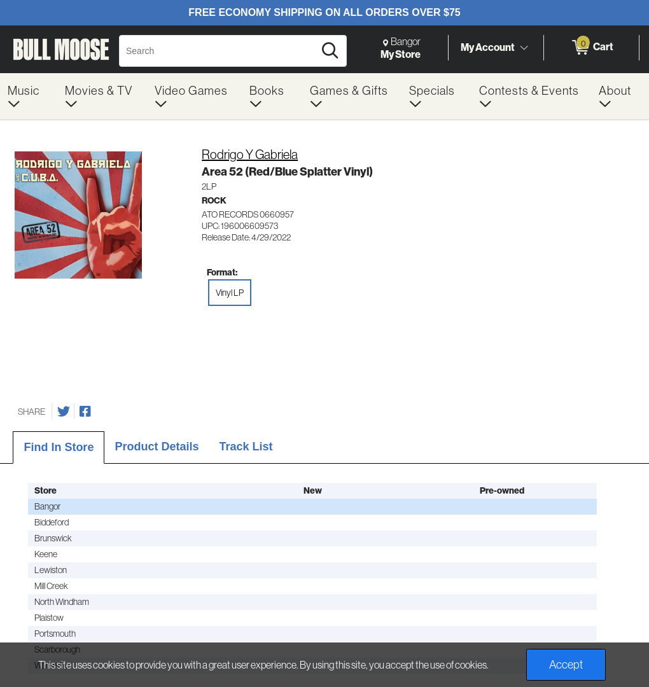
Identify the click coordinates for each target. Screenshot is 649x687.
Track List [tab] (245, 446)
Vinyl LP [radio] (230, 292)
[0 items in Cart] (591, 47)
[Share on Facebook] (85, 411)
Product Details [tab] (157, 446)
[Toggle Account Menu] (523, 47)
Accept (566, 664)
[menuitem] (28, 96)
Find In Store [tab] (59, 447)
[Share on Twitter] (63, 411)
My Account (488, 47)
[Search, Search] (219, 51)
